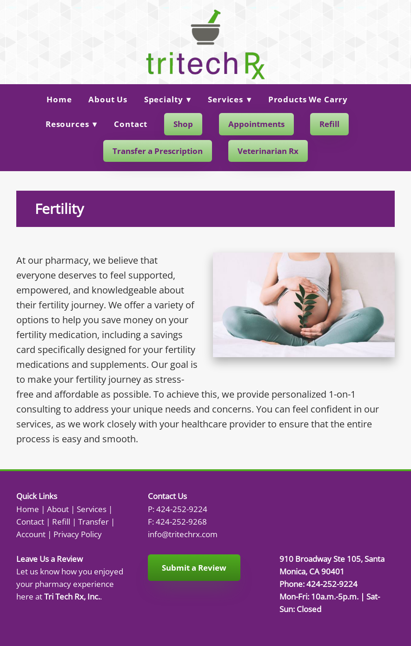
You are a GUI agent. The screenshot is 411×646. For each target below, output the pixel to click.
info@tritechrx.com (183, 533)
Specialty (168, 99)
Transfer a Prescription (158, 151)
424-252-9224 (181, 508)
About (58, 508)
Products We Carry (308, 99)
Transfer (93, 521)
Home (59, 99)
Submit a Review (194, 567)
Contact (130, 124)
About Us (107, 99)
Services (230, 99)
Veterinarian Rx (268, 151)
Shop (183, 124)
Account (31, 533)
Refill (329, 124)
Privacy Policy (77, 533)
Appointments (256, 124)
